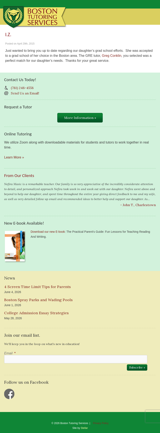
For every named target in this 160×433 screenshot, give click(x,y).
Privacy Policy (101, 423)
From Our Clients (19, 175)
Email (9, 353)
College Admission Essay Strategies (36, 313)
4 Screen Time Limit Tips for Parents (37, 286)
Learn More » (14, 157)
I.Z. (8, 34)
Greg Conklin (111, 55)
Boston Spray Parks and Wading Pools (38, 299)
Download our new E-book (48, 231)
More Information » (80, 118)
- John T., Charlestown (138, 205)
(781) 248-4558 (22, 88)
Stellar (84, 428)
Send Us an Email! (25, 93)
